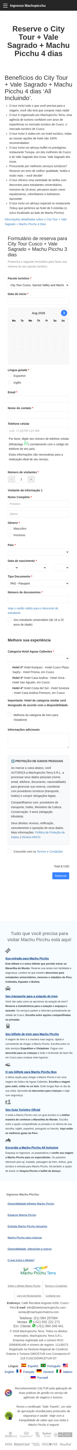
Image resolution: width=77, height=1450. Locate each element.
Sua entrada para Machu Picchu (27, 958)
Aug (35, 313)
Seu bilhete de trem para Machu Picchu (32, 1034)
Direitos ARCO (31, 837)
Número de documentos (26, 592)
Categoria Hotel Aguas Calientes (31, 651)
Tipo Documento (20, 576)
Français (29, 1372)
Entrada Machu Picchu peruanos (27, 1226)
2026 (41, 313)
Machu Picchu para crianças (25, 1237)
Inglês (14, 382)
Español (33, 1366)
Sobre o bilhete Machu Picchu (24, 1286)
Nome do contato (21, 408)
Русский (42, 1377)
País (12, 545)
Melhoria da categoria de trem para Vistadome (33, 717)
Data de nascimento (23, 560)
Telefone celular (19, 423)
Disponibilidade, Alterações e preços (30, 1248)
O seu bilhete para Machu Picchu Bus (31, 1072)
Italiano (67, 1372)
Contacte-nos (53, 1295)
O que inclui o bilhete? (21, 1260)
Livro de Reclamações (29, 1295)
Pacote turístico (20, 278)
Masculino (17, 528)
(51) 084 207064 (45, 1318)
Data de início (18, 294)
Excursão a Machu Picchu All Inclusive (31, 1147)
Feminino (16, 535)
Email (13, 392)
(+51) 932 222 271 (46, 1322)
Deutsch (49, 1372)
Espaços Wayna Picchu (22, 1214)
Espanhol (16, 375)
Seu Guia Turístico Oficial (22, 1109)
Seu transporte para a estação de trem (31, 996)
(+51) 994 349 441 (50, 1326)
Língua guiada (19, 370)
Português (54, 1366)
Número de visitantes (24, 472)
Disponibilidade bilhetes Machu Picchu (31, 1203)
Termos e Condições (50, 851)
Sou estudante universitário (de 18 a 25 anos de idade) (36, 622)
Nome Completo (20, 497)
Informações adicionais (24, 729)
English (10, 1372)
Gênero (14, 522)
